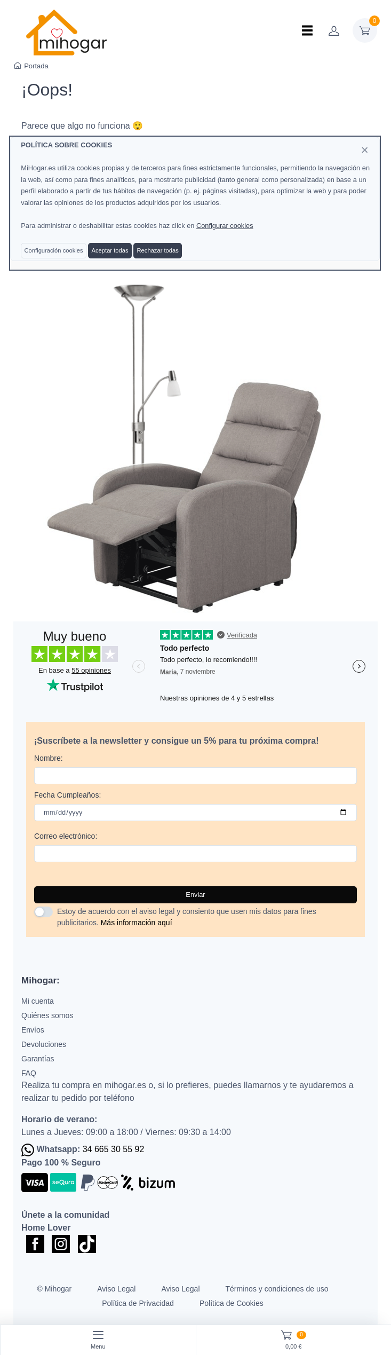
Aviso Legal (116, 1289)
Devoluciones (43, 1044)
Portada (31, 66)
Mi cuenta (37, 1001)
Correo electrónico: (65, 836)
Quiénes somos (47, 1015)
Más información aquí (136, 922)
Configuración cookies (54, 250)
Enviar (195, 895)
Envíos (32, 1030)
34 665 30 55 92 (114, 1149)
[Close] (364, 150)
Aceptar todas (110, 250)
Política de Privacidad (138, 1303)
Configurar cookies (224, 226)
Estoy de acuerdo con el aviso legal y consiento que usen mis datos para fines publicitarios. (186, 917)
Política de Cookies (232, 1303)
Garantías (37, 1058)
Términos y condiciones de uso (277, 1289)
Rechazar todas (158, 250)
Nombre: (48, 758)
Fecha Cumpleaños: (67, 795)
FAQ (28, 1073)
